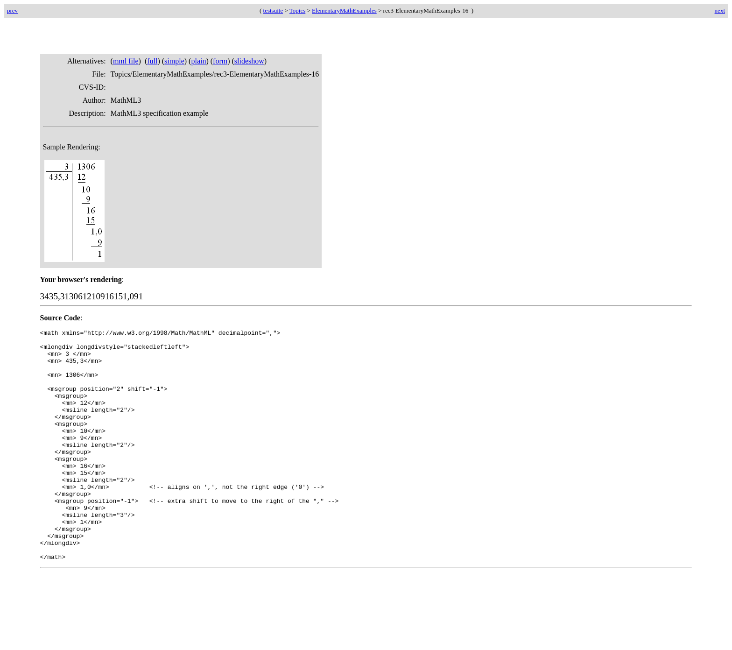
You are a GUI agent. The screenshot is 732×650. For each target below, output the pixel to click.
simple (174, 61)
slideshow (249, 61)
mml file (126, 61)
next (720, 10)
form (220, 61)
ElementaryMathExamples (344, 10)
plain (198, 61)
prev (12, 10)
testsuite (273, 10)
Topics (297, 10)
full (152, 61)
